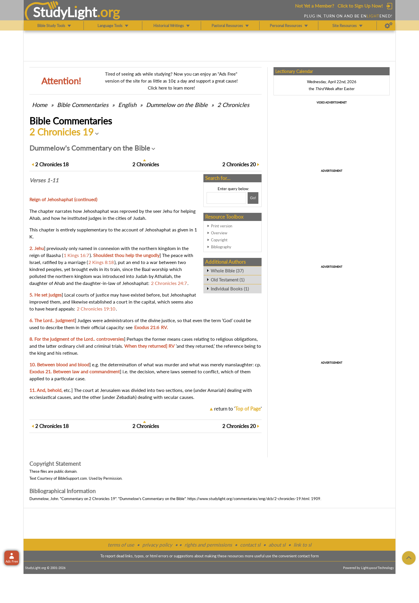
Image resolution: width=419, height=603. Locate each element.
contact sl (250, 545)
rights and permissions (208, 545)
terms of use (121, 545)
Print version (221, 226)
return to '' (238, 409)
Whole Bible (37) (227, 270)
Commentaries (83, 104)
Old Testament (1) (227, 279)
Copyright (219, 240)
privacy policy (157, 545)
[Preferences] (389, 25)
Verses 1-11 (43, 180)
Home (39, 104)
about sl (277, 545)
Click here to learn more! (171, 87)
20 (239, 164)
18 (52, 164)
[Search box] (226, 198)
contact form (308, 556)
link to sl (302, 545)
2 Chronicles (233, 104)
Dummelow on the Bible (177, 104)
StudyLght (65, 12)
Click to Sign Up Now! (360, 5)
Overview (219, 233)
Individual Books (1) (230, 288)
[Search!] (253, 198)
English (127, 104)
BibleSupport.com (72, 478)
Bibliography (221, 247)
